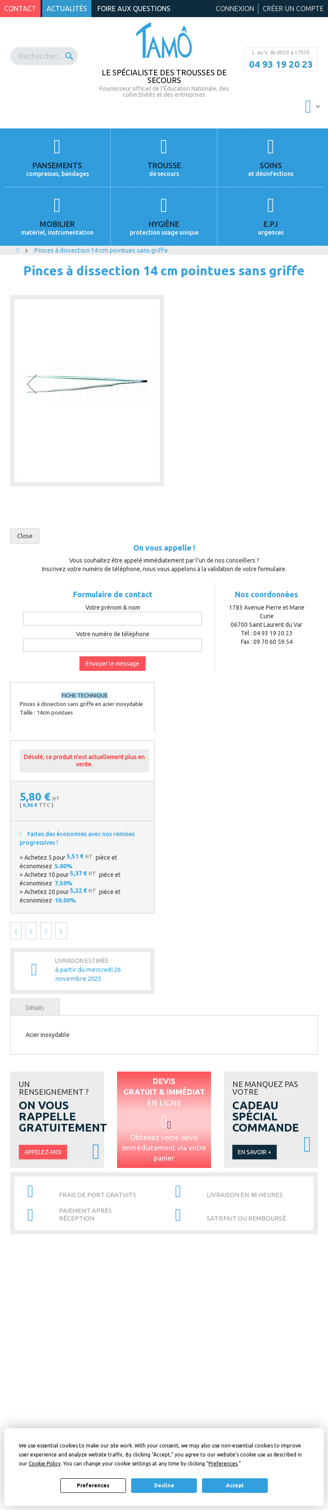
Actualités (67, 8)
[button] (32, 384)
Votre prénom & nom (112, 607)
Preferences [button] (222, 1463)
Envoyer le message (112, 663)
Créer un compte (293, 8)
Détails (35, 1007)
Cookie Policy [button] (45, 1463)
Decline (164, 1485)
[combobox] (44, 56)
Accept (235, 1485)
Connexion (235, 8)
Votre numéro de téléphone (112, 634)
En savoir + (254, 1152)
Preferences (93, 1485)
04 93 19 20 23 (281, 64)
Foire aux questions (133, 8)
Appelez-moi (43, 1152)
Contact (20, 8)
